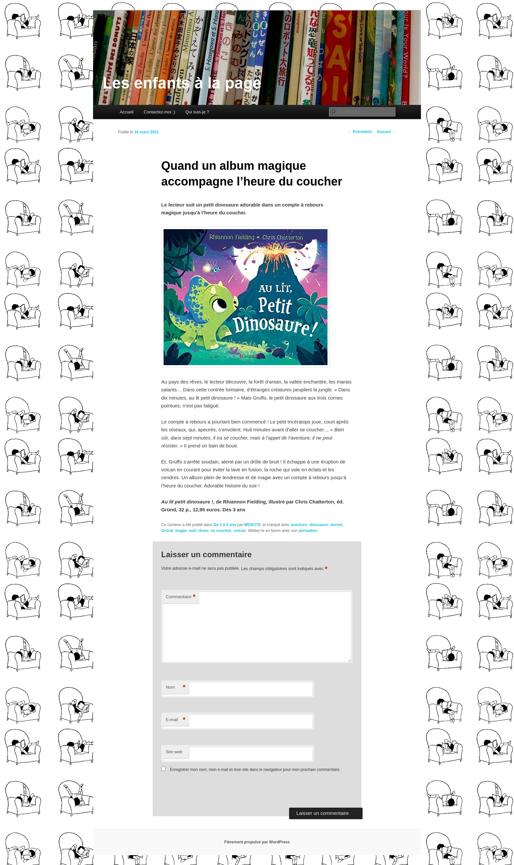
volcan (240, 530)
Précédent (360, 131)
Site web (174, 751)
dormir (336, 524)
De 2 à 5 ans (224, 524)
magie (181, 530)
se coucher (221, 530)
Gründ (167, 530)
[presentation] (206, 791)
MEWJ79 (252, 524)
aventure (299, 524)
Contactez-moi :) (159, 111)
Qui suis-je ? (197, 111)
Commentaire (181, 597)
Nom (176, 687)
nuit (192, 530)
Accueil (126, 111)
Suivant (386, 131)
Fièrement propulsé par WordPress (257, 842)
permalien (308, 530)
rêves (203, 530)
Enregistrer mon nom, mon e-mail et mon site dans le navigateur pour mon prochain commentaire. (255, 769)
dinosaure (318, 524)
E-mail (176, 720)
